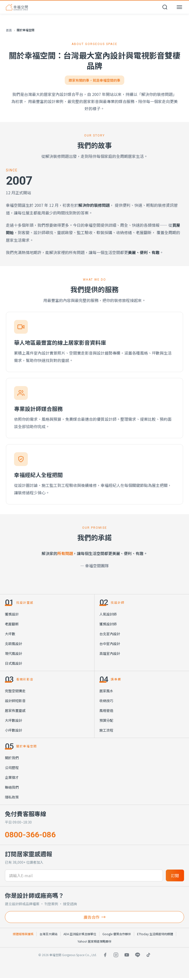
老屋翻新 (12, 623)
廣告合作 (94, 917)
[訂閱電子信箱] (84, 875)
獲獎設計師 (108, 623)
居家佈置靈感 (15, 710)
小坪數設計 (13, 730)
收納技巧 (106, 700)
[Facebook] (105, 954)
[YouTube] (126, 954)
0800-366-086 (30, 834)
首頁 (9, 30)
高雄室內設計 (109, 653)
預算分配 (106, 720)
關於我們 (12, 757)
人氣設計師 (108, 614)
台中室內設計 (109, 643)
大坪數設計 (13, 720)
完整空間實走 (15, 690)
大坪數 (10, 633)
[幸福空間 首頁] (17, 7)
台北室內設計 (109, 633)
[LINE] (137, 954)
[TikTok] (148, 954)
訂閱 (175, 875)
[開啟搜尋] (165, 7)
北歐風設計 (13, 643)
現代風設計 (13, 653)
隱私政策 (12, 797)
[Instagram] (115, 954)
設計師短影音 (15, 700)
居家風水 (106, 690)
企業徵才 (12, 777)
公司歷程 (12, 767)
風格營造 (106, 710)
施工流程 (106, 730)
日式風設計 (13, 663)
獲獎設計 (12, 614)
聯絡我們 (12, 787)
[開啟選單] (179, 7)
